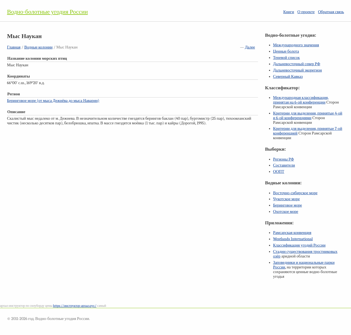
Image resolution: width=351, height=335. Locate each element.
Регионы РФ (283, 159)
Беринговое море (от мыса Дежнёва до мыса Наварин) (53, 100)
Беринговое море (287, 205)
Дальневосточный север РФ (296, 64)
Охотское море (285, 211)
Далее (250, 47)
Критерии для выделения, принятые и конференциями (307, 115)
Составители (284, 165)
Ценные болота (286, 51)
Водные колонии (38, 47)
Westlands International (293, 239)
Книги (288, 12)
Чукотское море (286, 199)
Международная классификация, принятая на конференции (301, 100)
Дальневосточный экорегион (297, 70)
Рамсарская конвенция (292, 232)
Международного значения (296, 45)
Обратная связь (331, 12)
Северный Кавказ (288, 76)
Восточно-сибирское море (295, 193)
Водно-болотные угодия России (47, 11)
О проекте (306, 12)
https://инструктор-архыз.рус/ (74, 306)
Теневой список (286, 57)
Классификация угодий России (299, 245)
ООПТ (278, 171)
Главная (14, 47)
